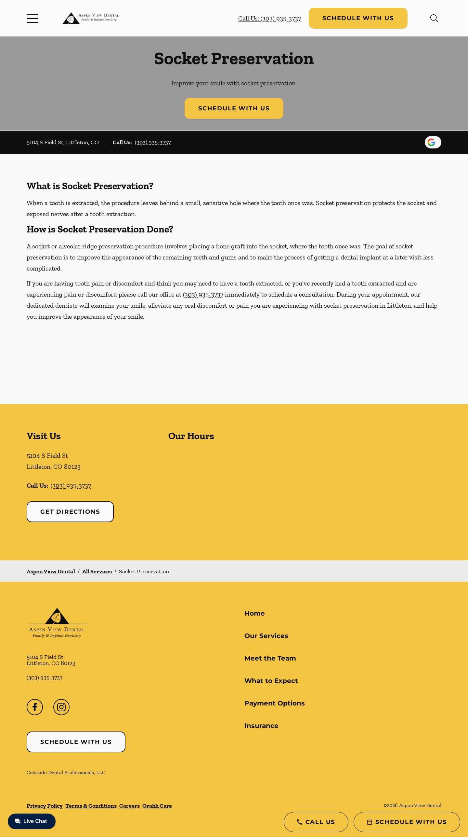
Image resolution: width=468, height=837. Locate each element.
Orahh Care (157, 805)
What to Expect (271, 681)
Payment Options (274, 703)
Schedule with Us (358, 18)
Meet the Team (270, 658)
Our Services (266, 636)
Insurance (261, 726)
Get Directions (70, 511)
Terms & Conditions (91, 805)
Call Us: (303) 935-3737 (269, 18)
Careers (129, 805)
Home (254, 613)
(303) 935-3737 (153, 142)
